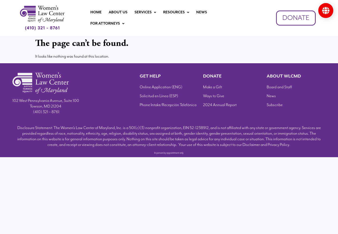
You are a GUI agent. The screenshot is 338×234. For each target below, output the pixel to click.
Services (145, 12)
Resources (176, 12)
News (201, 12)
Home (96, 12)
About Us (118, 12)
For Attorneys (107, 23)
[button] (145, 12)
